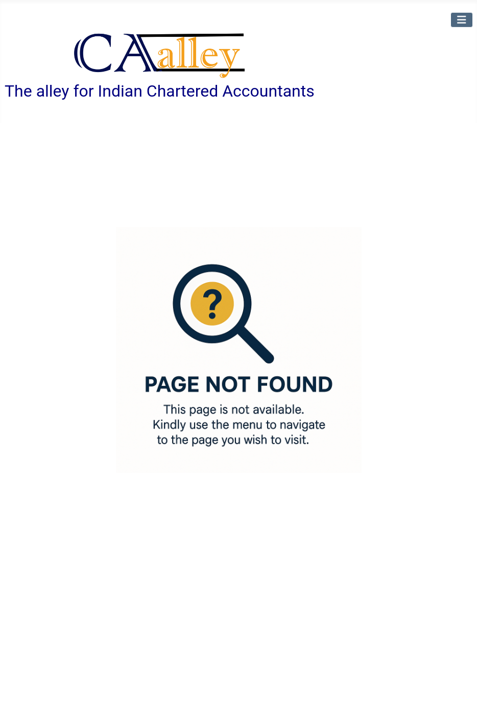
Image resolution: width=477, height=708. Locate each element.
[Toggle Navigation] (461, 19)
